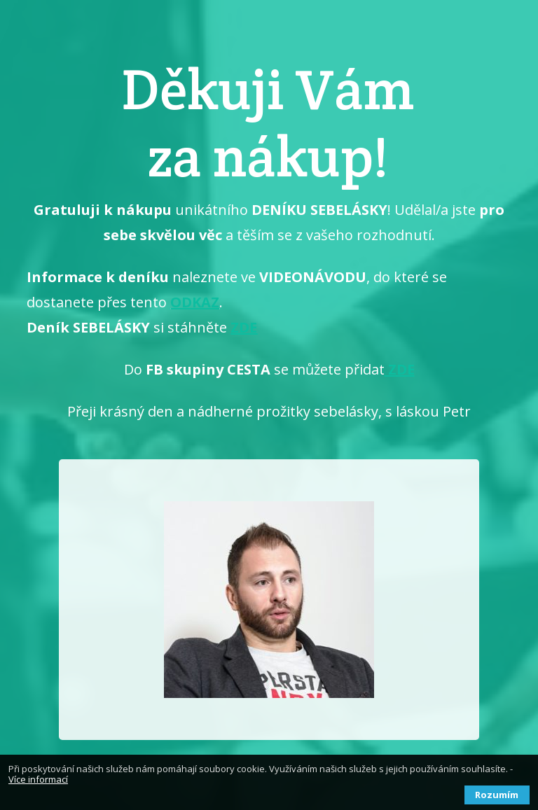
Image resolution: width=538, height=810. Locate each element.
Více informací (38, 779)
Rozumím (496, 794)
